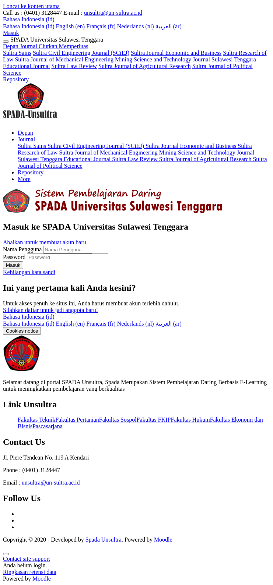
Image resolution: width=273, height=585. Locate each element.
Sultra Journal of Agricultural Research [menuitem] (206, 159)
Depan (11, 46)
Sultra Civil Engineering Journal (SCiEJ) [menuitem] (97, 146)
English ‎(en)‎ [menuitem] (71, 26)
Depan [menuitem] (25, 133)
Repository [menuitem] (30, 172)
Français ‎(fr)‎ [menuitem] (101, 26)
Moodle (163, 539)
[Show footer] (6, 554)
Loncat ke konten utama (31, 6)
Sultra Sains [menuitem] (33, 146)
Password (14, 257)
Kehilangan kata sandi (29, 272)
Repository (16, 79)
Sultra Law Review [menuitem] (135, 159)
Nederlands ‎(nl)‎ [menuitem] (136, 26)
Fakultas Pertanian (77, 419)
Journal (54, 46)
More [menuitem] (24, 179)
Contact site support (26, 559)
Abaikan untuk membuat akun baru (44, 242)
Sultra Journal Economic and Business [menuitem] (192, 146)
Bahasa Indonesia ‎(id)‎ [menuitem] (29, 26)
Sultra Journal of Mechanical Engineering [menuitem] (109, 152)
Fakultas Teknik (36, 419)
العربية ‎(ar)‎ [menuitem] (168, 26)
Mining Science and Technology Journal (162, 59)
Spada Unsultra (103, 539)
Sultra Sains (17, 53)
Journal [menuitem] (26, 139)
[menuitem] (29, 323)
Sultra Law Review (74, 66)
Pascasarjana (47, 426)
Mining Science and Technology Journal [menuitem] (206, 152)
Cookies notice (22, 331)
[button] (29, 19)
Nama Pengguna (23, 249)
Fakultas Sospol (118, 419)
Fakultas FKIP (154, 419)
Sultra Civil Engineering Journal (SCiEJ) (81, 53)
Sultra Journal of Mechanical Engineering (64, 59)
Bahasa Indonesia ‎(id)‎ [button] (29, 316)
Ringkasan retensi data (29, 572)
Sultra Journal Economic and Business (176, 53)
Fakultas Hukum (190, 419)
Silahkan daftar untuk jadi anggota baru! (50, 310)
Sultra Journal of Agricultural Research (144, 66)
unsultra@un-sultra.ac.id (113, 13)
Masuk (11, 33)
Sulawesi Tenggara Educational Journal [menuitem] (65, 159)
